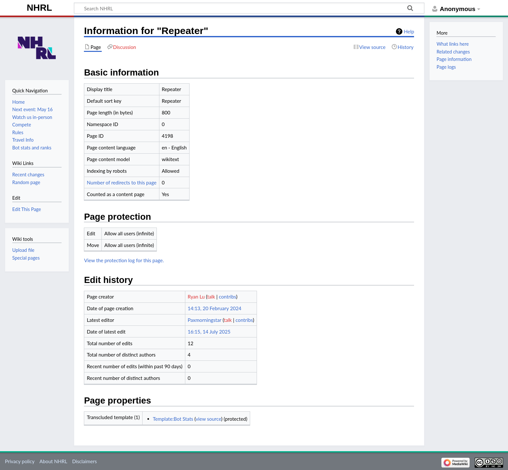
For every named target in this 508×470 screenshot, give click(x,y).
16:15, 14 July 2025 (209, 332)
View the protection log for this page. (124, 260)
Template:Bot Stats (173, 419)
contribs (227, 297)
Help (409, 31)
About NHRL (53, 461)
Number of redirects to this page (121, 182)
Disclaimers (84, 461)
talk (211, 297)
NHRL (39, 8)
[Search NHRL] (249, 8)
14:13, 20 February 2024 (214, 308)
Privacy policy (19, 461)
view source (208, 419)
